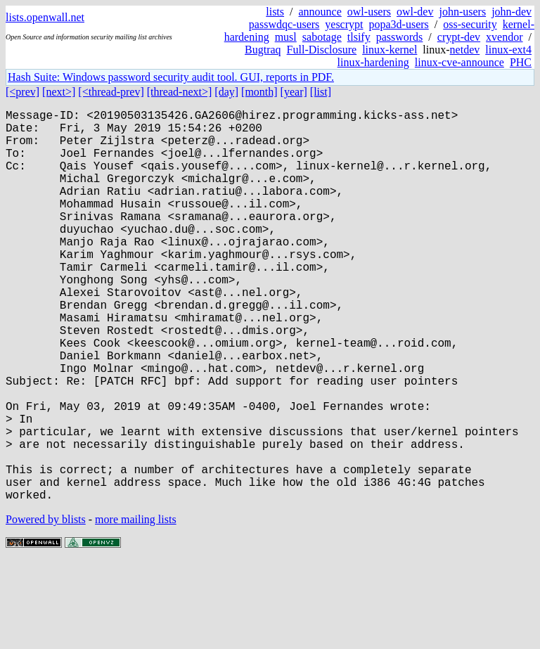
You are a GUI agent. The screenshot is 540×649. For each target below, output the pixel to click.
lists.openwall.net (45, 17)
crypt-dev (458, 37)
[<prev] (22, 92)
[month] (259, 92)
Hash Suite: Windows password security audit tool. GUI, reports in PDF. (171, 77)
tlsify (359, 37)
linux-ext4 (508, 50)
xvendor (504, 37)
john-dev (511, 12)
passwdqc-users (284, 24)
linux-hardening (373, 62)
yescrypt (344, 24)
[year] (294, 92)
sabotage (322, 37)
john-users (462, 12)
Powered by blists (46, 606)
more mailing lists (135, 606)
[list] (320, 92)
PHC (521, 62)
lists (275, 12)
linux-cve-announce (459, 62)
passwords (399, 37)
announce (320, 12)
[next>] (58, 92)
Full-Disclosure (322, 50)
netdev (465, 50)
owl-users (369, 12)
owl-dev (415, 12)
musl (286, 37)
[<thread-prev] (110, 92)
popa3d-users (398, 24)
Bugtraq (263, 50)
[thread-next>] (179, 92)
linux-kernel (389, 50)
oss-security (469, 24)
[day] (226, 92)
